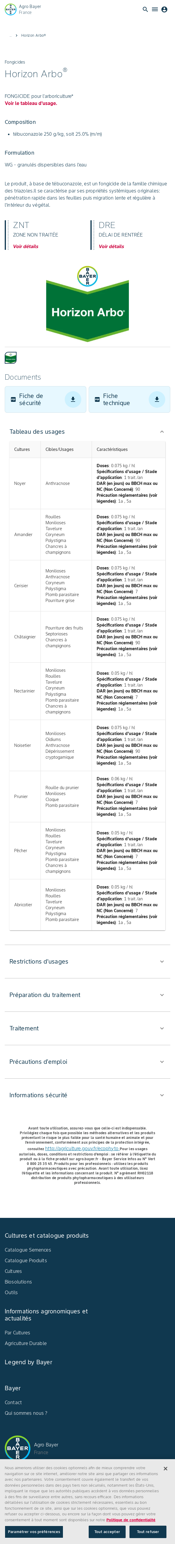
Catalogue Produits (26, 1260)
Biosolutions (18, 1282)
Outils (11, 1292)
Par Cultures (17, 1333)
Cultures (13, 1271)
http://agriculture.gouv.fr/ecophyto (82, 1148)
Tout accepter (107, 1533)
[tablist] (87, 355)
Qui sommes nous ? (26, 1413)
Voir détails (25, 246)
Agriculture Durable (26, 1343)
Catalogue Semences (28, 1250)
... (10, 35)
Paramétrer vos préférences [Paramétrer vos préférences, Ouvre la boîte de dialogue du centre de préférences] (34, 1533)
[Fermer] (165, 1470)
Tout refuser (148, 1533)
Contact (13, 1402)
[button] (87, 432)
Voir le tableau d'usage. (31, 103)
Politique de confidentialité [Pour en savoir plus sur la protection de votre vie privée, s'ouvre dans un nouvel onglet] (130, 1521)
